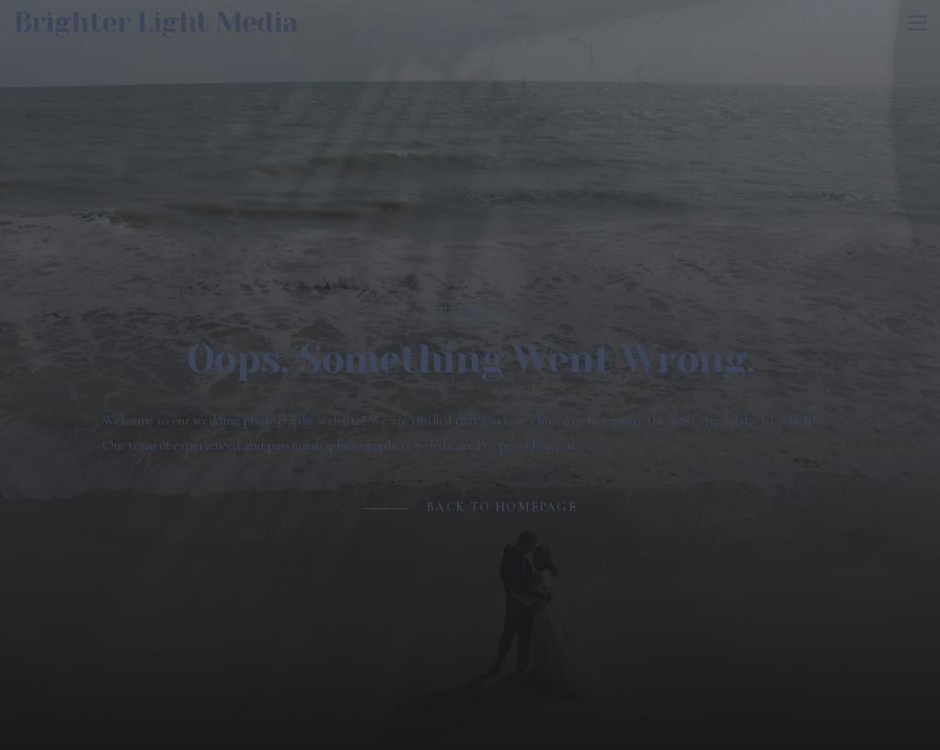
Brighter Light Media (156, 19)
